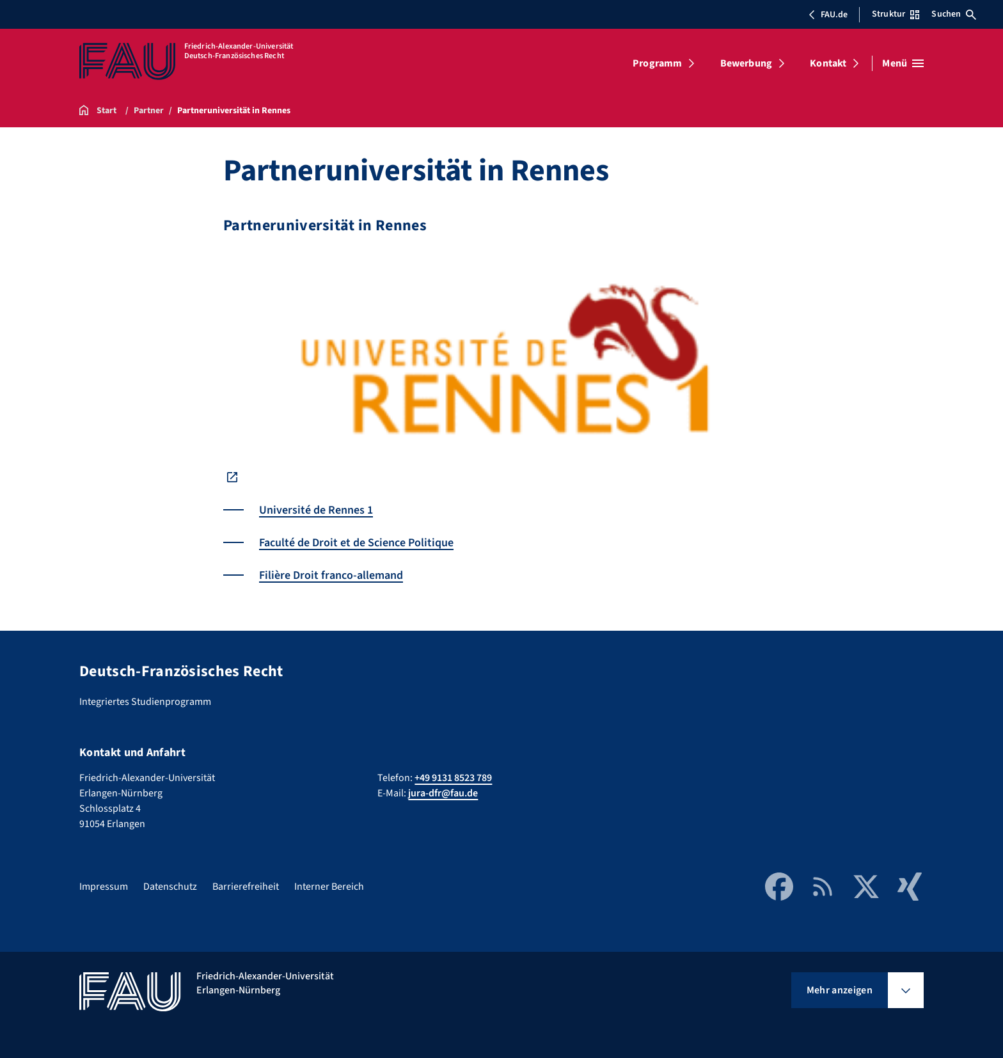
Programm (657, 63)
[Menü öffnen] (903, 63)
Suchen (953, 14)
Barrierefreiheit (245, 887)
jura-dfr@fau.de (443, 793)
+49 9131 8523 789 (453, 778)
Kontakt (828, 63)
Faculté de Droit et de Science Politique (356, 543)
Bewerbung (746, 63)
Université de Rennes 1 (316, 510)
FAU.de (828, 14)
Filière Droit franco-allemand (331, 575)
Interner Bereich (329, 887)
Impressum (103, 887)
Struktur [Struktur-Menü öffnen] (895, 14)
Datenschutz (170, 887)
